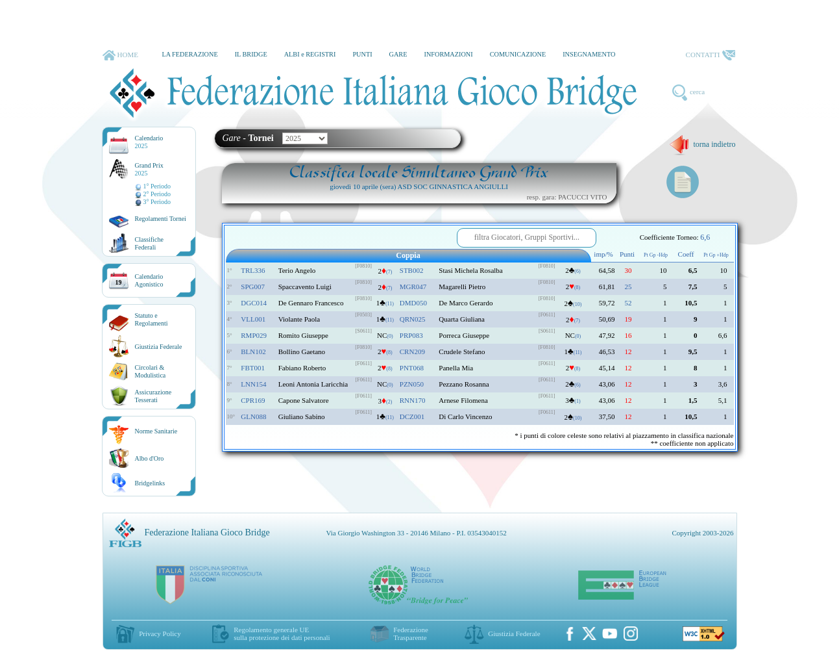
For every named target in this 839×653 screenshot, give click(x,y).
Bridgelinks (150, 483)
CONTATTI (710, 55)
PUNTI (362, 54)
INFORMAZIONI (448, 54)
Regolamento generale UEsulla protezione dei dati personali (282, 633)
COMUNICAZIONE (518, 54)
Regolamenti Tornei (160, 218)
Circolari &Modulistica (150, 371)
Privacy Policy (159, 633)
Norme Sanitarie (156, 431)
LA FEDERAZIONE (189, 54)
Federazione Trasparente (410, 633)
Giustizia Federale (158, 346)
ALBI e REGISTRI (310, 54)
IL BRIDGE (251, 54)
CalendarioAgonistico (149, 280)
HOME (120, 55)
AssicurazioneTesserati (153, 396)
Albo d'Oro (149, 458)
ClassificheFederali (149, 243)
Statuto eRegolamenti (151, 319)
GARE (398, 54)
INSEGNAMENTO (589, 54)
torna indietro (702, 144)
